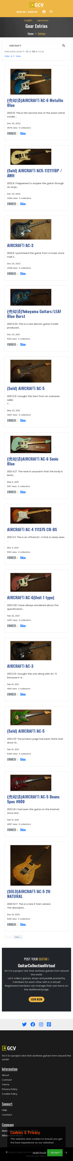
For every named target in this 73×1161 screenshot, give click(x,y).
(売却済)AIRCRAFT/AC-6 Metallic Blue (35, 102)
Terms (5, 1084)
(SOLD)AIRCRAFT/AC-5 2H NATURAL (28, 893)
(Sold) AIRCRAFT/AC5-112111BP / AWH (34, 172)
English (28, 20)
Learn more (39, 1152)
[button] (63, 45)
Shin (23, 133)
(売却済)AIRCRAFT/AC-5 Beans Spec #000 (33, 799)
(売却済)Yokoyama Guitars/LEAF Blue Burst (34, 313)
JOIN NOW (36, 999)
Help (4, 1110)
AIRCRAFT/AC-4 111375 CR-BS (32, 529)
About (5, 1075)
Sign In (20, 12)
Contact (7, 1079)
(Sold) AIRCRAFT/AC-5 (26, 388)
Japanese (42, 20)
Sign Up (32, 12)
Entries (41, 34)
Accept (55, 1152)
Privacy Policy (9, 1089)
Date (7, 56)
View (18, 56)
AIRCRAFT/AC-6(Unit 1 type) (30, 597)
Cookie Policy (9, 1093)
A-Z (12, 56)
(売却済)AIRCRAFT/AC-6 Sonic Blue (32, 461)
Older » (18, 937)
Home (31, 34)
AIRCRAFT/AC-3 (20, 245)
